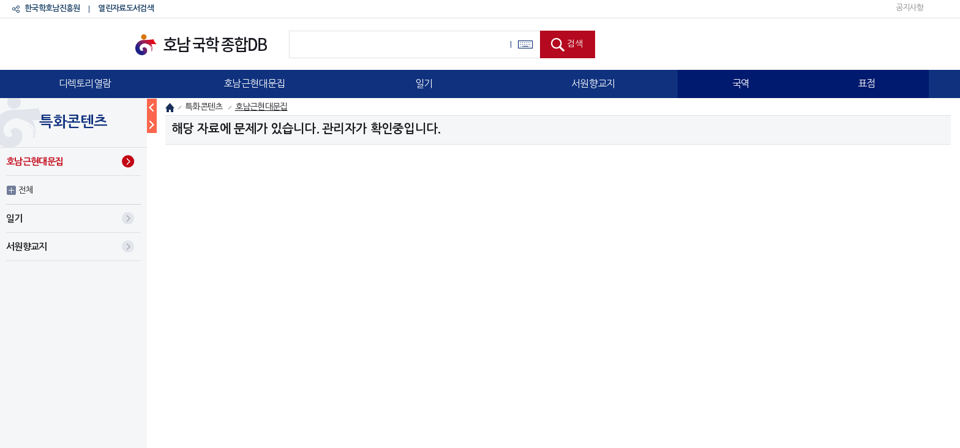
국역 (741, 83)
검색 (575, 43)
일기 (424, 83)
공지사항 (909, 8)
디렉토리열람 (85, 83)
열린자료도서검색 (125, 8)
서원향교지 (593, 83)
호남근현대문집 (254, 83)
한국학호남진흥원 (52, 8)
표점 (867, 83)
